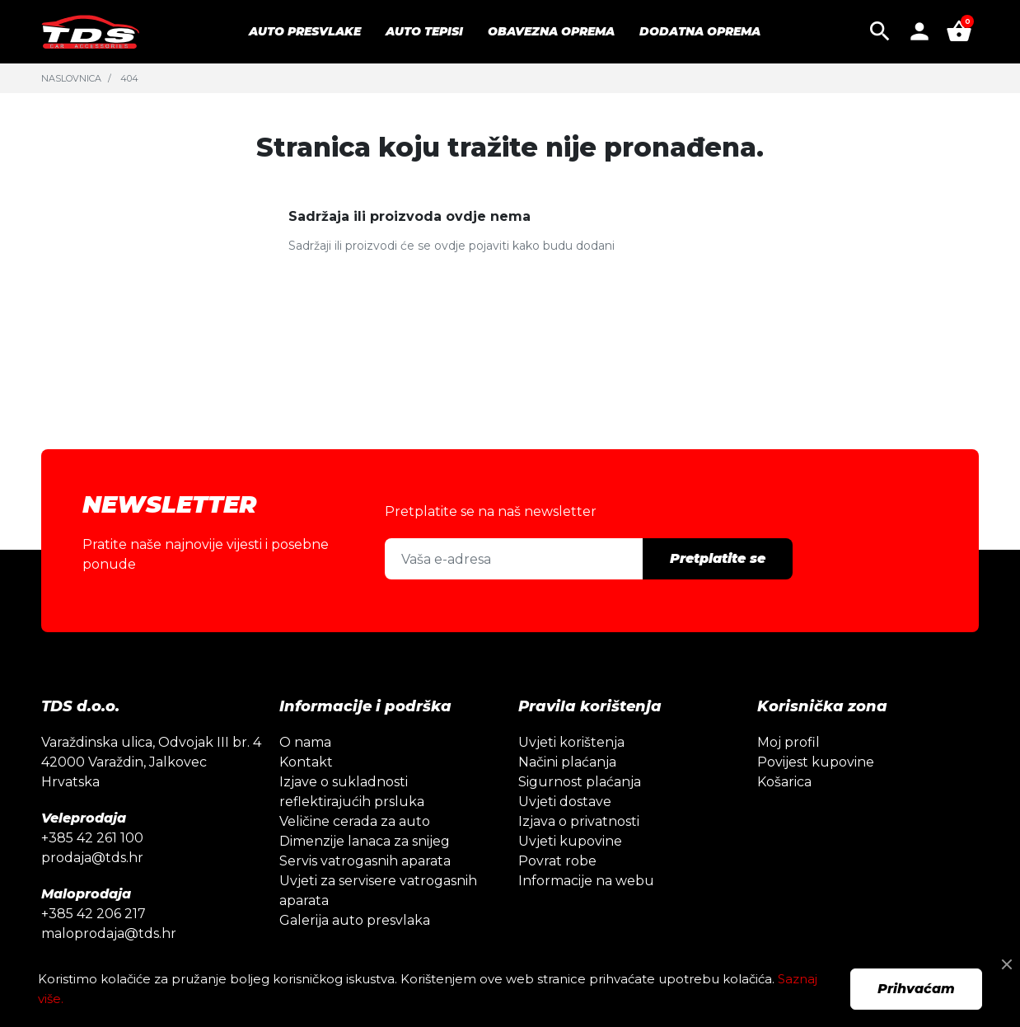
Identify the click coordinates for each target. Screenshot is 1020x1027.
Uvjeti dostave (564, 801)
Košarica (784, 782)
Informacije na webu (586, 881)
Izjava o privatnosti (578, 821)
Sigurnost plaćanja (579, 782)
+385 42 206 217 (93, 913)
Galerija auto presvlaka (354, 920)
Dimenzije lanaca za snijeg (364, 841)
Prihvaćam (916, 989)
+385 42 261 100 (92, 838)
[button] (880, 31)
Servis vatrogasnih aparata (365, 861)
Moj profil (788, 742)
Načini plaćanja (567, 762)
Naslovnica (71, 78)
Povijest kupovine (815, 762)
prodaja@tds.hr (92, 857)
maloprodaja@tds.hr (108, 933)
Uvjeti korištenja (571, 742)
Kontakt (306, 762)
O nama (305, 742)
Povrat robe (557, 861)
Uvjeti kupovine (570, 841)
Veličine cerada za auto (354, 821)
